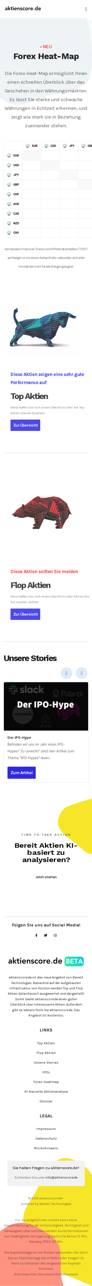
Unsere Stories (46, 1062)
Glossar (46, 1101)
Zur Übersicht (54, 414)
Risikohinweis (46, 1148)
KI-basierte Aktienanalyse (46, 1091)
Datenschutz (46, 1138)
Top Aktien (46, 1043)
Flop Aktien (46, 1053)
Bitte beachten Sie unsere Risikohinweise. (46, 1274)
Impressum (46, 1129)
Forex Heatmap (46, 1082)
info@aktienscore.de (61, 1177)
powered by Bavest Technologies (46, 1204)
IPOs (46, 1072)
